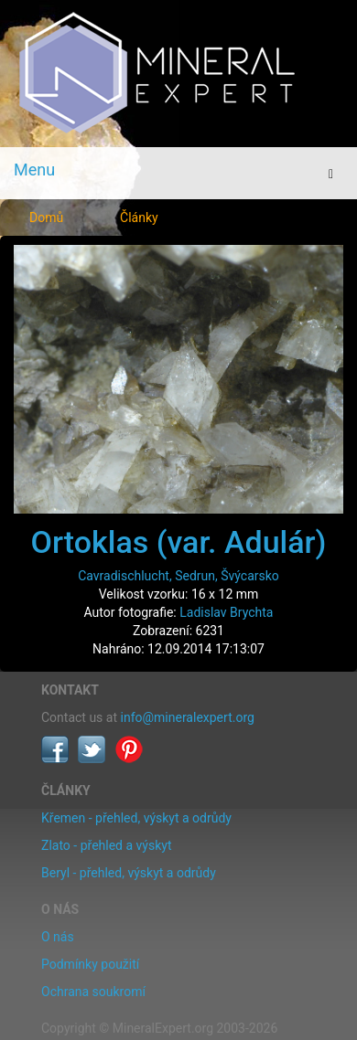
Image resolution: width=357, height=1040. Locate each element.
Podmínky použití (90, 964)
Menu (34, 169)
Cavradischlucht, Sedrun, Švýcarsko (178, 575)
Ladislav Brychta (226, 612)
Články (139, 217)
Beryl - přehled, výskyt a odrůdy (128, 872)
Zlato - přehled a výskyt (106, 845)
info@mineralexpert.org (187, 717)
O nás (57, 936)
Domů (46, 217)
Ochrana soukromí (93, 991)
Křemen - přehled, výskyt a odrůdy (136, 818)
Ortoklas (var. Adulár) (179, 542)
